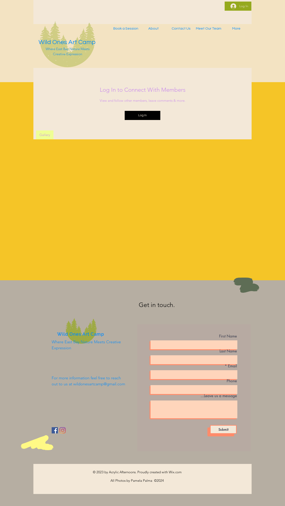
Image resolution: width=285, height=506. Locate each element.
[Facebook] (55, 430)
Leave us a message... (219, 396)
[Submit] (223, 429)
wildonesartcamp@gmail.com (99, 384)
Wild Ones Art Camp (67, 42)
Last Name (228, 351)
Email (232, 366)
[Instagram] (62, 430)
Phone (232, 381)
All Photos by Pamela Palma (131, 480)
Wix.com (175, 472)
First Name (228, 336)
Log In (142, 115)
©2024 (158, 480)
